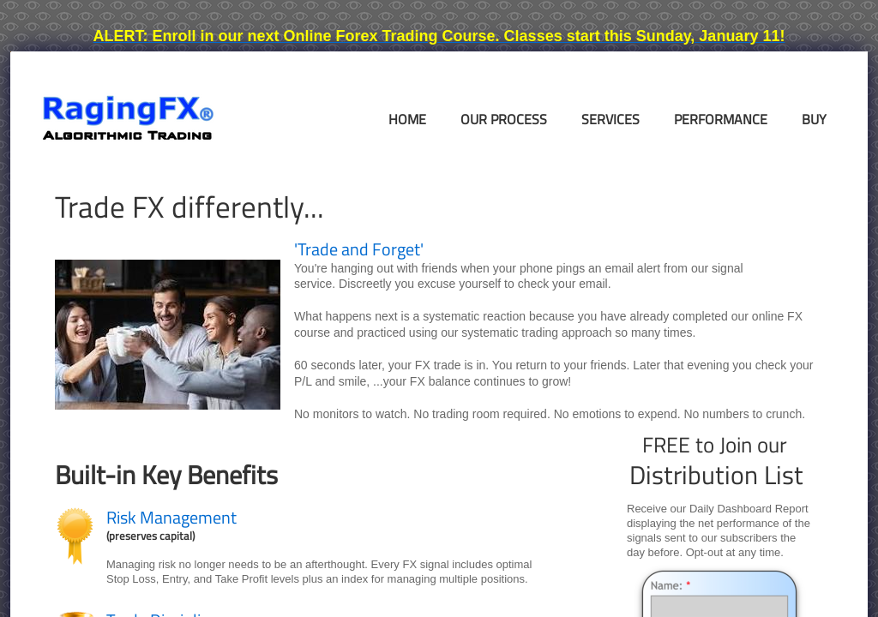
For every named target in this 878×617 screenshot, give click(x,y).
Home (407, 119)
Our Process (503, 119)
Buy (814, 119)
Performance (720, 119)
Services (610, 119)
